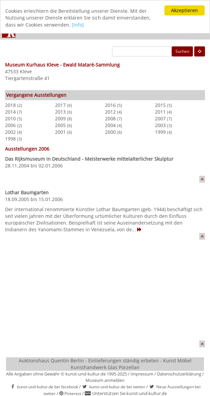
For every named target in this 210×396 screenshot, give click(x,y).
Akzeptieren (184, 10)
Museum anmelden (105, 380)
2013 (60, 112)
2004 (110, 125)
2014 (10, 112)
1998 (10, 138)
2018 (10, 105)
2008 (110, 118)
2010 (10, 118)
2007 (160, 118)
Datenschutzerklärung (179, 374)
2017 (60, 105)
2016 (110, 105)
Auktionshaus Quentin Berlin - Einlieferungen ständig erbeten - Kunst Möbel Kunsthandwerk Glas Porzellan (105, 363)
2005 (60, 125)
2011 (160, 112)
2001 (60, 132)
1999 (160, 132)
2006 (10, 125)
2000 (110, 132)
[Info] (78, 25)
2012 (110, 112)
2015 (160, 105)
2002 (10, 132)
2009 (60, 118)
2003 (160, 125)
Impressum (141, 374)
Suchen (182, 51)
